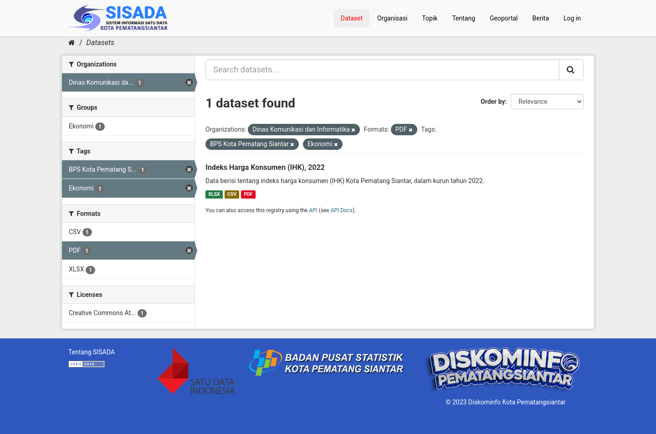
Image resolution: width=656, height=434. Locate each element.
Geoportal (504, 18)
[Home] (71, 42)
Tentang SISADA (91, 352)
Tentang (463, 18)
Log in (572, 18)
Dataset (352, 18)
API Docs (342, 210)
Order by (493, 101)
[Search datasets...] (382, 69)
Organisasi (392, 18)
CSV (231, 194)
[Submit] (571, 69)
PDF (248, 194)
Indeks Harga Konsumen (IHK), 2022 (265, 167)
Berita (541, 18)
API (313, 210)
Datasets (100, 42)
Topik (429, 18)
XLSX (214, 194)
